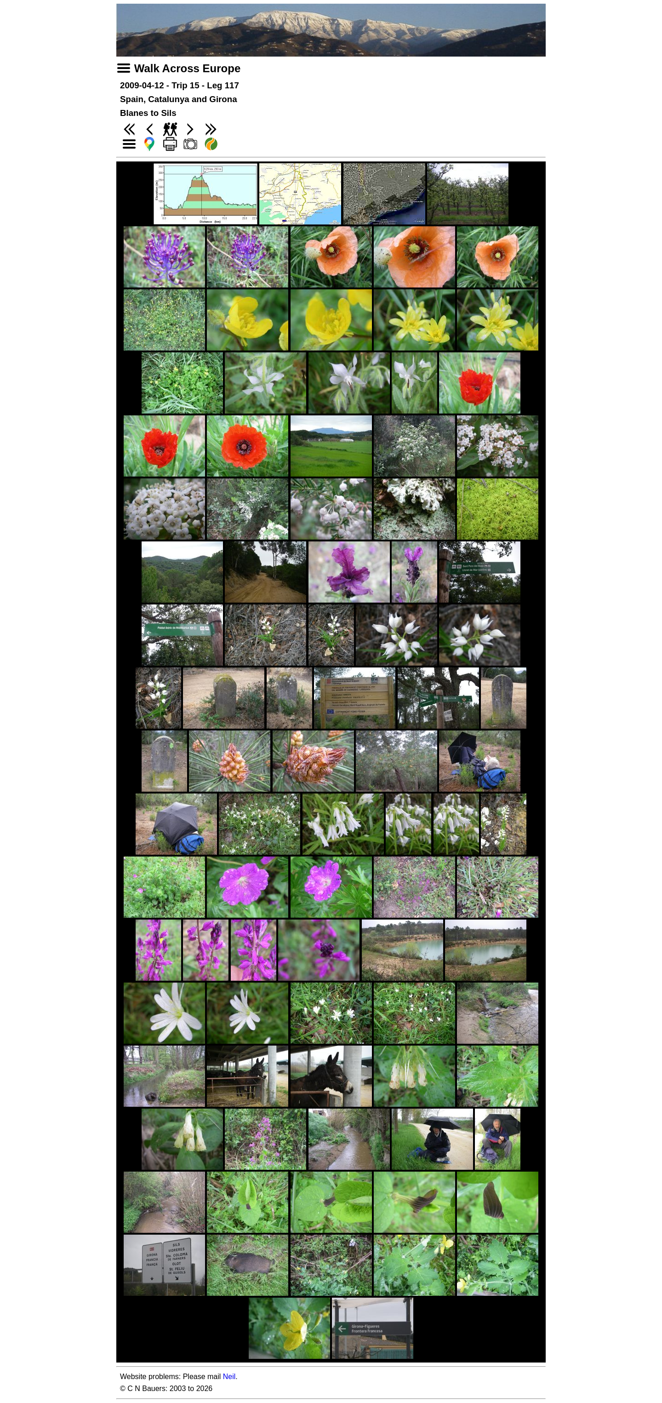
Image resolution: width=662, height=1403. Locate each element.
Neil (229, 1376)
